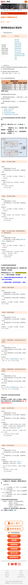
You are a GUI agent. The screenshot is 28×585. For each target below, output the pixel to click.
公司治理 (7, 570)
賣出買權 (17, 39)
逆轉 (16, 59)
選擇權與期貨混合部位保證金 (11, 114)
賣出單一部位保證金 (9, 109)
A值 (18, 124)
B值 (15, 510)
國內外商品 (6, 10)
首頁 (2, 10)
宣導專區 (21, 570)
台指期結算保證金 (14, 358)
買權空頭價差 (18, 43)
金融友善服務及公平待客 (21, 576)
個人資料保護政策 (21, 574)
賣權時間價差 (18, 48)
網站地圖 (21, 572)
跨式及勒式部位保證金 (9, 112)
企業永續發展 (7, 572)
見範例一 (19, 461)
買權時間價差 (18, 46)
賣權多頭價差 (18, 45)
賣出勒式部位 (18, 52)
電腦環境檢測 (7, 574)
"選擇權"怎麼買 (19, 10)
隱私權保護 (7, 576)
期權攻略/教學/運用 (12, 10)
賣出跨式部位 (18, 50)
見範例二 (19, 427)
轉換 (16, 57)
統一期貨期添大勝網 (5, 2)
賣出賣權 (17, 41)
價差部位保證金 (8, 110)
